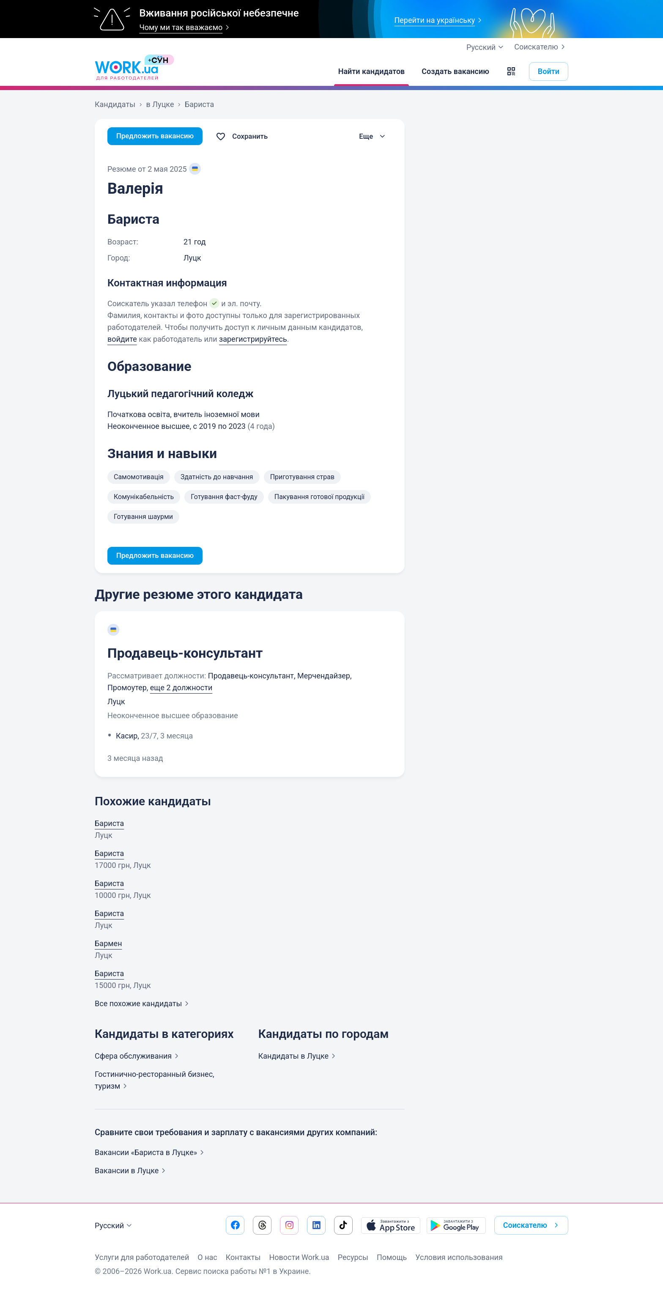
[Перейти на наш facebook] (235, 1225)
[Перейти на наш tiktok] (343, 1225)
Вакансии (132, 1171)
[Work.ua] (126, 71)
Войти (548, 71)
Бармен (108, 944)
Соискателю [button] (532, 1225)
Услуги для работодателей (142, 1257)
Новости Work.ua (299, 1257)
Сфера (138, 1056)
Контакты (243, 1257)
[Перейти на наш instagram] (289, 1225)
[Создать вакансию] (455, 71)
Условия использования (459, 1257)
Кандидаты (298, 1056)
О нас (207, 1257)
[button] (511, 71)
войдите (122, 339)
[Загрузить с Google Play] (456, 1225)
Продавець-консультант (185, 654)
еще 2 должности (181, 688)
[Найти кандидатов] (371, 71)
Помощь (392, 1257)
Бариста (109, 824)
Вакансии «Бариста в (151, 1153)
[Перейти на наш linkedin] (316, 1225)
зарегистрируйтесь (253, 339)
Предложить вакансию (158, 136)
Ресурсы (353, 1257)
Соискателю (541, 47)
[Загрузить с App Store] (390, 1225)
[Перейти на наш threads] (262, 1225)
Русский (114, 1226)
